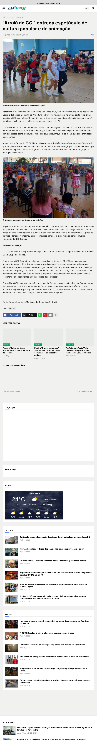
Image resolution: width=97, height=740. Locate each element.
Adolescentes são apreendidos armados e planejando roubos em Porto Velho (54, 656)
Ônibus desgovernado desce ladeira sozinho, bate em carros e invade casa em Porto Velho (55, 681)
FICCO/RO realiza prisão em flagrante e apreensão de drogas (47, 633)
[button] (3, 8)
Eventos (19, 17)
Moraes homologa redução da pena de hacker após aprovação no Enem (52, 549)
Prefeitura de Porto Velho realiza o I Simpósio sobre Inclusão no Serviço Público (78, 350)
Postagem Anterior (12, 391)
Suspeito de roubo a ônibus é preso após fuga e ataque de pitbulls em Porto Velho (54, 669)
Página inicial (8, 17)
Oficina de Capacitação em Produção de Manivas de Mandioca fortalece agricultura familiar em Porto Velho (54, 728)
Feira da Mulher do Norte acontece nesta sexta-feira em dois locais (16, 350)
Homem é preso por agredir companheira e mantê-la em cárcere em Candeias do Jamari (54, 622)
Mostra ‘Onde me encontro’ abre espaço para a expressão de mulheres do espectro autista (47, 351)
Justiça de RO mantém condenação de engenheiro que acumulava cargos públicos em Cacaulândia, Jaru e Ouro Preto (53, 597)
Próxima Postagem (85, 391)
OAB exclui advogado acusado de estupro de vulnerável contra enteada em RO (55, 537)
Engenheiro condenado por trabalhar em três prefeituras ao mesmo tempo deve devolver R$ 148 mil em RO (55, 573)
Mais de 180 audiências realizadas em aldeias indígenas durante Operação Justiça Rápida (53, 585)
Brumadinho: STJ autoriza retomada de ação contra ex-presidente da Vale (53, 561)
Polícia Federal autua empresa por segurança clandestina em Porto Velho (52, 645)
